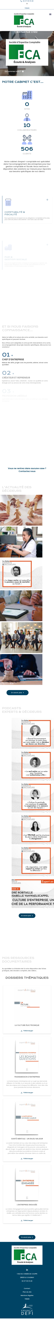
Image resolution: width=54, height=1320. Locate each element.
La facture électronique (27, 1025)
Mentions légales (27, 1295)
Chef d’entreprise (13, 359)
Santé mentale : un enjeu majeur (27, 1138)
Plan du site (27, 1292)
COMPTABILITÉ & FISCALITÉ (15, 226)
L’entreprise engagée (27, 1204)
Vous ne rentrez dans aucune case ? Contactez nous (27, 470)
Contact (27, 1288)
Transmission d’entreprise (27, 1076)
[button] (50, 14)
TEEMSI (27, 1299)
